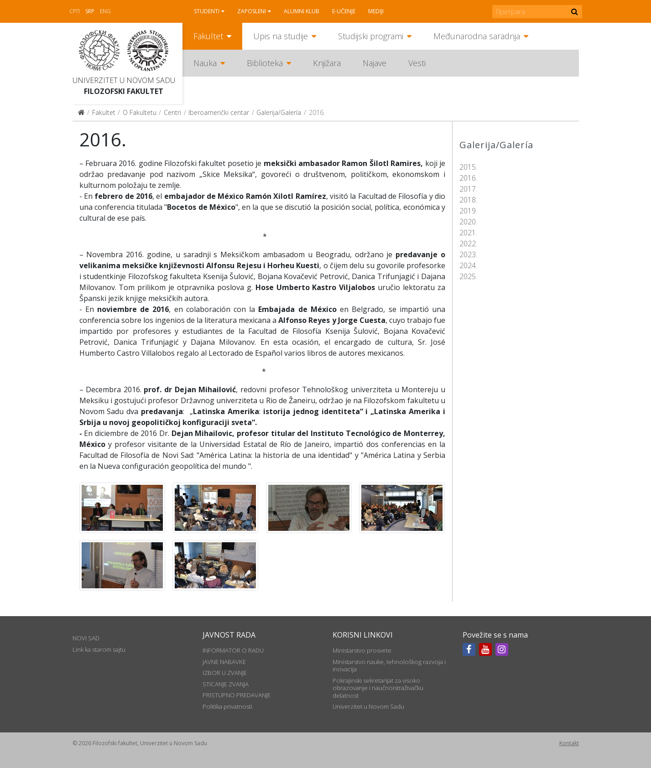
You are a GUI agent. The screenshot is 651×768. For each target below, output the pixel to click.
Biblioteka (265, 62)
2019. (468, 211)
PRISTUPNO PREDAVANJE (237, 695)
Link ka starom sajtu (99, 649)
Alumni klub (301, 11)
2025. (468, 276)
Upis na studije (280, 36)
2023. (468, 254)
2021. (468, 233)
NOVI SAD (86, 638)
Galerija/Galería (278, 112)
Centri (172, 112)
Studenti (206, 11)
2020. (468, 222)
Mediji (376, 11)
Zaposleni (251, 11)
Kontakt (569, 743)
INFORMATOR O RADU (233, 650)
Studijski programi (370, 36)
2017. (468, 189)
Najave (374, 62)
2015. (468, 167)
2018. (468, 200)
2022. (468, 244)
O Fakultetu (139, 112)
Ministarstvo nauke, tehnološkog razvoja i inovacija (389, 665)
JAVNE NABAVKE (224, 662)
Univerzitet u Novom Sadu (124, 80)
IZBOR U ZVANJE (225, 673)
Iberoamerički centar (218, 112)
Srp (89, 11)
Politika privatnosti (227, 706)
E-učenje (343, 11)
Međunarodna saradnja (476, 36)
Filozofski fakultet (123, 91)
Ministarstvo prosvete (362, 650)
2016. (468, 178)
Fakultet (208, 36)
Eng (105, 11)
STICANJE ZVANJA (226, 684)
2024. (468, 265)
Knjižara (327, 62)
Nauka (205, 62)
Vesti (417, 62)
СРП (74, 11)
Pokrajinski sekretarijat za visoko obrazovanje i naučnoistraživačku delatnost (378, 688)
